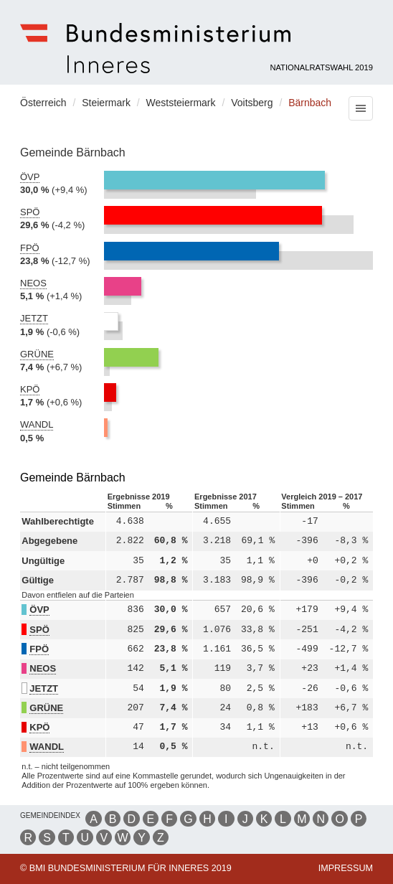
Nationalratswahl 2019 (321, 67)
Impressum (345, 868)
